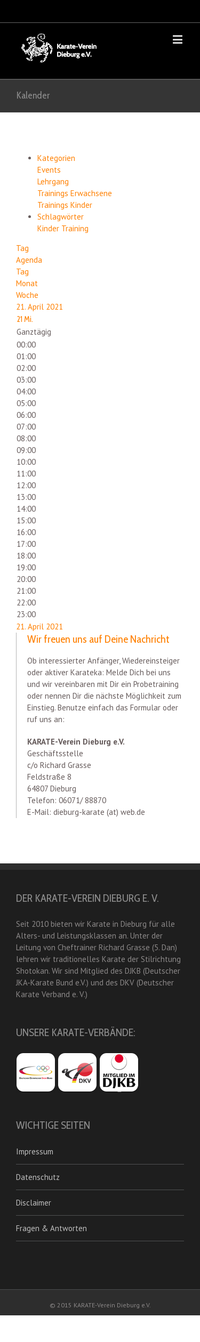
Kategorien (56, 158)
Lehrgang (53, 181)
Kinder (49, 228)
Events (49, 170)
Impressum (34, 1151)
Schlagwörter (60, 217)
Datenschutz (38, 1177)
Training (75, 228)
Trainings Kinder (64, 205)
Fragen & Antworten (51, 1228)
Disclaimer (33, 1203)
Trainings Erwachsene (74, 193)
